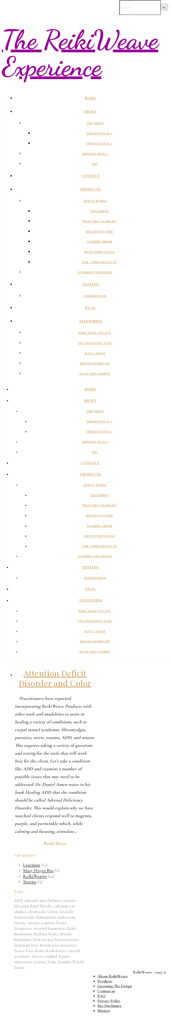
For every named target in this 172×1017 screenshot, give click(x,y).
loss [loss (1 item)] (35, 945)
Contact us (106, 990)
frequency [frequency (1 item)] (23, 928)
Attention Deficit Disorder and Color (55, 678)
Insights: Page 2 (99, 133)
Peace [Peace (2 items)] (19, 950)
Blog (90, 307)
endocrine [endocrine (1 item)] (67, 917)
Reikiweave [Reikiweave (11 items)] (56, 950)
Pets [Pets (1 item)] (30, 950)
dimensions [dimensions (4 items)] (46, 917)
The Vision (94, 123)
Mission (103, 1010)
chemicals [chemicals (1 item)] (37, 911)
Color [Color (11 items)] (52, 911)
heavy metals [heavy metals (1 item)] (60, 933)
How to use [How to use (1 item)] (43, 939)
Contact (90, 176)
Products (90, 189)
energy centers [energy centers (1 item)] (41, 922)
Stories (30, 881)
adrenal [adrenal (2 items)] (31, 900)
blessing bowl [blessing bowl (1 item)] (26, 905)
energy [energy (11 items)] (20, 922)
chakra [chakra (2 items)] (20, 911)
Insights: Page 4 (95, 154)
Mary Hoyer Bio (38, 870)
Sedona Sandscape (95, 363)
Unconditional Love (95, 343)
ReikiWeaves (35, 876)
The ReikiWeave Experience (80, 53)
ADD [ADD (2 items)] (18, 900)
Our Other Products (99, 262)
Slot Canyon (94, 353)
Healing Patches (99, 231)
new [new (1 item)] (55, 945)
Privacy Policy (108, 1000)
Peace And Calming (95, 373)
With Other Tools (99, 252)
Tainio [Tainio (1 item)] (64, 956)
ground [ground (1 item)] (40, 928)
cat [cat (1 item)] (72, 905)
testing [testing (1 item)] (39, 961)
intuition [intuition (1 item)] (22, 945)
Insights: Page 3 (99, 143)
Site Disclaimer (109, 1005)
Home (90, 98)
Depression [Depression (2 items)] (24, 917)
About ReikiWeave (112, 976)
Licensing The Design (95, 272)
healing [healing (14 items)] (40, 933)
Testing (90, 284)
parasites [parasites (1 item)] (68, 945)
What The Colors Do (99, 221)
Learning (31, 865)
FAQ (95, 164)
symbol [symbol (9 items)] (51, 956)
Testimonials (95, 296)
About (90, 111)
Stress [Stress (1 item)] (37, 956)
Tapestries (90, 321)
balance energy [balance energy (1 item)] (63, 900)
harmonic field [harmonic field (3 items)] (61, 928)
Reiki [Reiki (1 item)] (40, 950)
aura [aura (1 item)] (43, 900)
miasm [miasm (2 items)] (45, 945)
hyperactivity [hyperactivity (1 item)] (67, 939)
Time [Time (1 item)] (51, 961)
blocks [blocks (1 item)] (46, 905)
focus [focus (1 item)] (61, 922)
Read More (55, 842)
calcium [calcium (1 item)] (61, 905)
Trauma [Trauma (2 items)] (64, 961)
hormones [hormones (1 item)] (23, 939)
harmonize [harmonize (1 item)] (23, 933)
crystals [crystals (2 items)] (66, 911)
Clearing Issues (99, 241)
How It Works (95, 201)
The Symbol (99, 211)
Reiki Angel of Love (95, 333)
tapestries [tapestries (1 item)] (23, 961)
